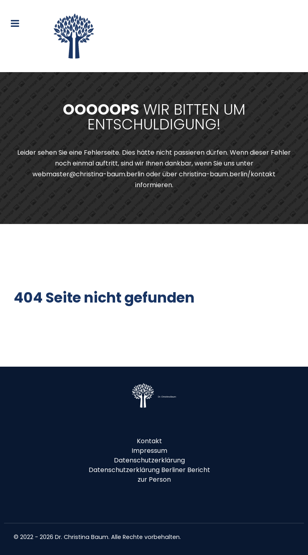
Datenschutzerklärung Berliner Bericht (149, 469)
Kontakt (149, 441)
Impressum (149, 450)
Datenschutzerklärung (149, 460)
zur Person (154, 479)
